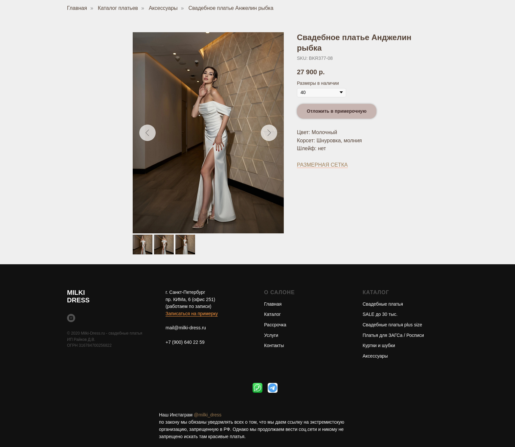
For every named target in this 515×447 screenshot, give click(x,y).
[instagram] (71, 318)
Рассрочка (275, 324)
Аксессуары (163, 8)
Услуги (271, 335)
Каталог (272, 314)
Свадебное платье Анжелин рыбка (231, 8)
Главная (77, 8)
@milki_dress (207, 414)
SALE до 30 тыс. (380, 314)
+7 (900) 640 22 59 (185, 342)
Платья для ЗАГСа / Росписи (393, 335)
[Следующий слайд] (269, 133)
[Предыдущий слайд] (147, 133)
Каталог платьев (118, 8)
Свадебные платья (383, 304)
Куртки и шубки (379, 345)
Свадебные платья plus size (392, 324)
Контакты (274, 345)
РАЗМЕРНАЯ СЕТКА (322, 165)
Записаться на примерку (192, 313)
